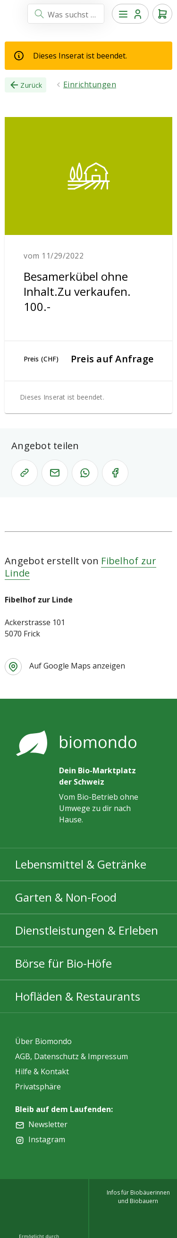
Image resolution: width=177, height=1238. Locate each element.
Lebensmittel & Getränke (80, 864)
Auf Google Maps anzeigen (77, 666)
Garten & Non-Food (66, 897)
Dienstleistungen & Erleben (86, 930)
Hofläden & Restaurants (77, 996)
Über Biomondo (43, 1041)
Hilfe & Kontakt (42, 1071)
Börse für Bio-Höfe (63, 963)
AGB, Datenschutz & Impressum (71, 1056)
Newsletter (47, 1124)
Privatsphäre (38, 1086)
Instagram (46, 1139)
